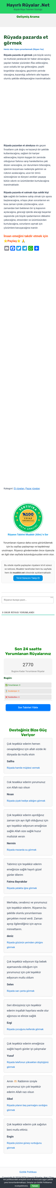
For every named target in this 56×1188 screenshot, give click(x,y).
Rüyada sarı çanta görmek (20, 991)
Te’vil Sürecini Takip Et (28, 578)
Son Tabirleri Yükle (28, 707)
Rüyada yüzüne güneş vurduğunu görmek (24, 1145)
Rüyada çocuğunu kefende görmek (25, 1029)
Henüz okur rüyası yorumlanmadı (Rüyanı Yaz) (24, 49)
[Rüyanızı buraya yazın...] (27, 599)
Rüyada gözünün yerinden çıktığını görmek (25, 945)
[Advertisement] (28, 112)
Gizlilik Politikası (28, 1172)
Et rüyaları (19, 488)
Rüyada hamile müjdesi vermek (23, 767)
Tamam (35, 1186)
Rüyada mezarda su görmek (21, 849)
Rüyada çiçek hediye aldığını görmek (26, 800)
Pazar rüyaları (32, 488)
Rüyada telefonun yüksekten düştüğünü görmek (28, 1064)
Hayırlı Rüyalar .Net (28, 5)
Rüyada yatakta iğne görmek (22, 888)
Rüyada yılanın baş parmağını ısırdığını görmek (27, 1107)
